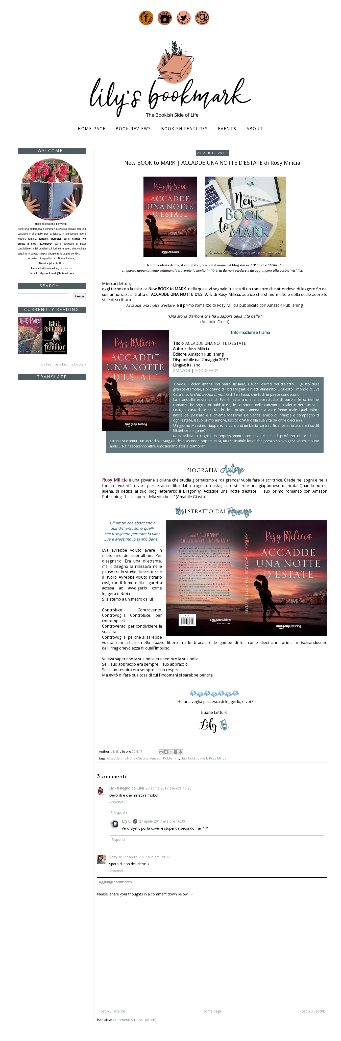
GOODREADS (206, 370)
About (255, 128)
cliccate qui (66, 268)
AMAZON (181, 370)
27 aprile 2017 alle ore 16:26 (168, 788)
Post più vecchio (312, 1011)
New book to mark (194, 758)
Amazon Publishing (164, 758)
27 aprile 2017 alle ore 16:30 (162, 821)
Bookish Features (184, 128)
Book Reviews (133, 128)
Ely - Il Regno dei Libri (126, 788)
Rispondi (116, 802)
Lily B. (126, 821)
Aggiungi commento (115, 882)
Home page (92, 128)
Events (227, 128)
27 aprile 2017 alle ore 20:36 (147, 857)
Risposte (120, 812)
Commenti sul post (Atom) (134, 1019)
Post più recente (111, 1011)
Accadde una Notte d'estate (128, 758)
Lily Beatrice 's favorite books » (63, 364)
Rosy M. (115, 857)
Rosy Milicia (217, 758)
